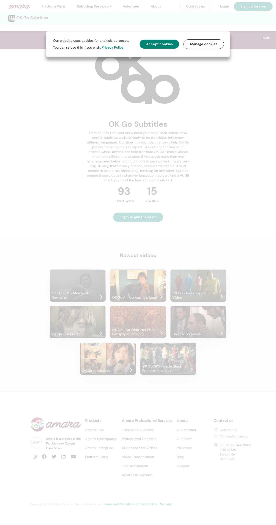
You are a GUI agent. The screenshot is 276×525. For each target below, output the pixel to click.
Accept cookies (159, 44)
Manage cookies (203, 44)
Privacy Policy (113, 47)
